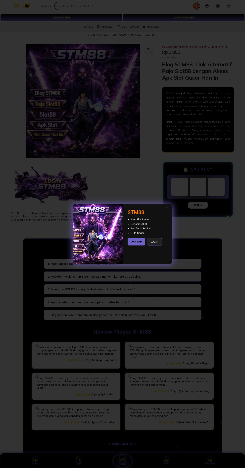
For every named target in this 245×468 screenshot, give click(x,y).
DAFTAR (136, 241)
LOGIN (154, 241)
